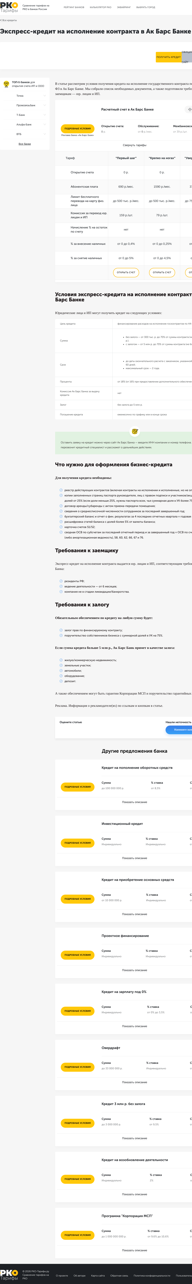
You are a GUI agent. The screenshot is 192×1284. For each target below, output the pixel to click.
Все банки (25, 143)
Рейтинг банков (74, 7)
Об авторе (80, 1258)
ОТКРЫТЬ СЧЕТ (126, 272)
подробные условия (77, 128)
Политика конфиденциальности (152, 1258)
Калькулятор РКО (100, 7)
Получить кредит (151, 55)
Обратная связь (119, 1258)
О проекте (62, 1258)
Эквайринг (124, 7)
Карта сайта (98, 1258)
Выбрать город (145, 7)
